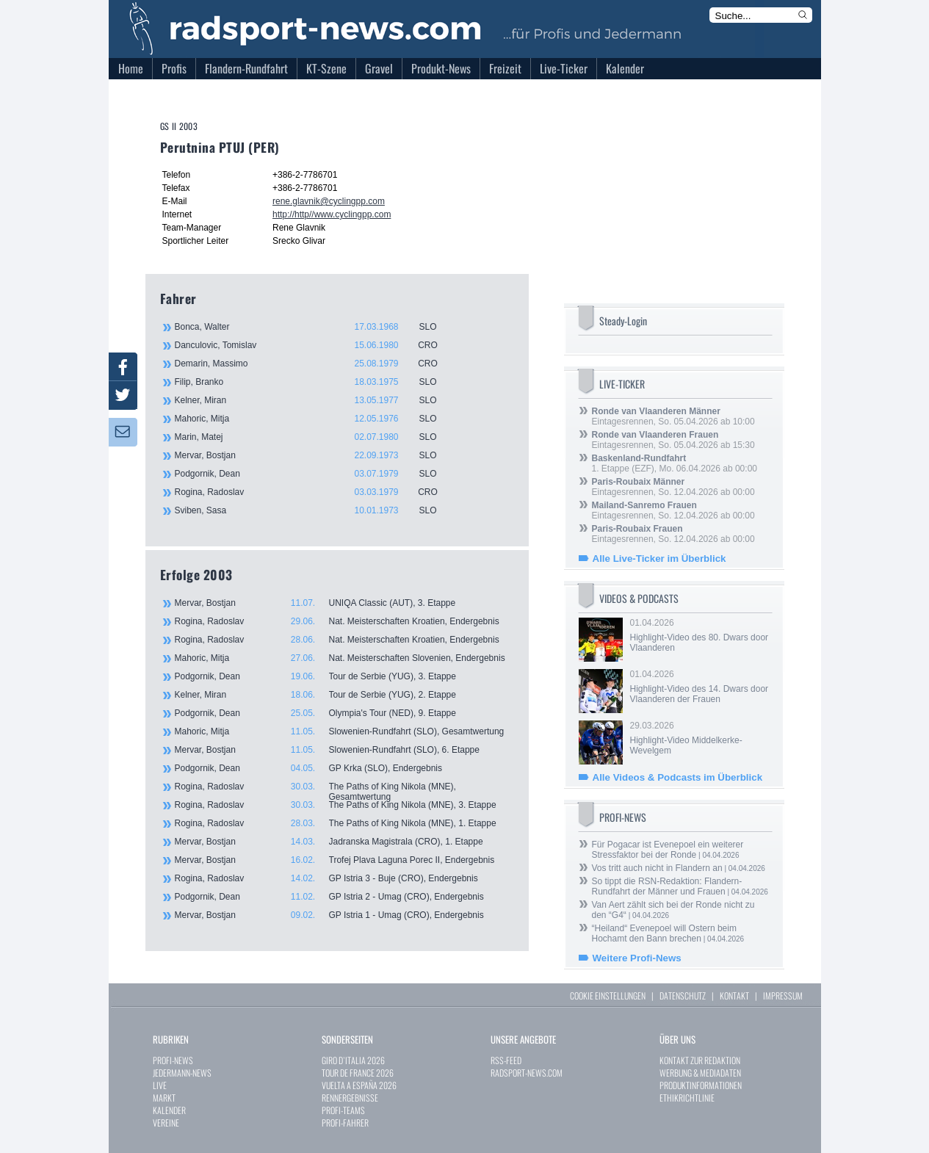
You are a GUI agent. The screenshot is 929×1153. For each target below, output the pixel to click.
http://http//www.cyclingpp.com (331, 214)
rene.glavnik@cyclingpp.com (328, 201)
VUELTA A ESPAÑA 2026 (359, 1085)
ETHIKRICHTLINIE (687, 1097)
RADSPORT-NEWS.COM (527, 1072)
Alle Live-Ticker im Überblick (659, 558)
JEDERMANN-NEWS (182, 1072)
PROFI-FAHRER (345, 1122)
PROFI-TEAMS (343, 1110)
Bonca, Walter (314, 327)
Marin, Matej (314, 437)
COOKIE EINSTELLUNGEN (608, 995)
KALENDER (169, 1110)
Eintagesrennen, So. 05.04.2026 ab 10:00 (673, 416)
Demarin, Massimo (314, 363)
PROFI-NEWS (173, 1060)
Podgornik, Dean (314, 474)
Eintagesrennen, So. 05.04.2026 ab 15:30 (673, 440)
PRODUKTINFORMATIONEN (700, 1085)
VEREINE (166, 1122)
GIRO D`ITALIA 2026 (353, 1060)
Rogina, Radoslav (314, 492)
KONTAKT (734, 995)
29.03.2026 (700, 738)
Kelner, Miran (314, 400)
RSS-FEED (506, 1060)
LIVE (160, 1085)
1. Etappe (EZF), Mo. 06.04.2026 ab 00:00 (674, 463)
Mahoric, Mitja (314, 418)
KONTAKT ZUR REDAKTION (699, 1060)
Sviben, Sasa (314, 510)
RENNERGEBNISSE (350, 1097)
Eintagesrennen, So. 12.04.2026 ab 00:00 (673, 487)
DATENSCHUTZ (682, 995)
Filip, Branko (314, 382)
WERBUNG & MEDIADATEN (700, 1072)
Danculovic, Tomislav (314, 345)
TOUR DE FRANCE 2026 (358, 1072)
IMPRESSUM (783, 995)
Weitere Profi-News (637, 958)
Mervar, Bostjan (314, 455)
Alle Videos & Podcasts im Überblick (678, 777)
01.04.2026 (700, 635)
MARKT (164, 1097)
